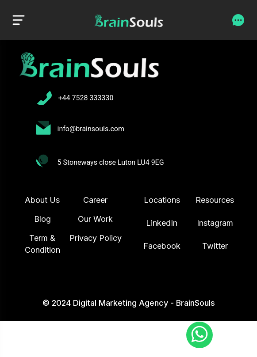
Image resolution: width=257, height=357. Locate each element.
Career (95, 200)
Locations (162, 200)
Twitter (215, 246)
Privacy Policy (95, 238)
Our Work (95, 219)
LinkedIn (161, 223)
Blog (42, 219)
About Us (42, 200)
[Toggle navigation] (18, 20)
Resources (215, 200)
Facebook (161, 246)
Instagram (215, 223)
